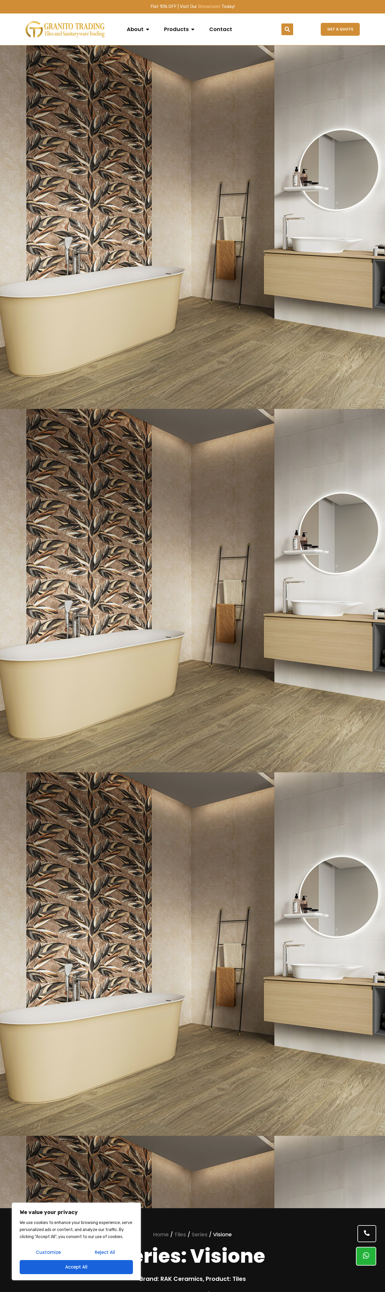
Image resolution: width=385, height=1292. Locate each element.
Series (199, 1234)
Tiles (180, 1234)
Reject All (104, 1253)
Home (161, 1234)
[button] (287, 29)
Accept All (76, 1267)
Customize (48, 1253)
